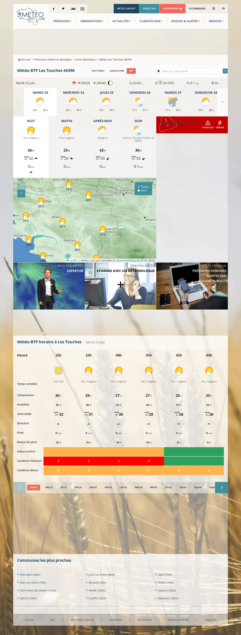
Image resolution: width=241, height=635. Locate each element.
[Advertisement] (120, 41)
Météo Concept (126, 8)
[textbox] (194, 71)
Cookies (145, 619)
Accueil (24, 59)
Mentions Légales (82, 619)
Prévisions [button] (61, 21)
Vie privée (116, 619)
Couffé (96, 598)
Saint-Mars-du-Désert (36, 590)
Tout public (98, 70)
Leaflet (72, 260)
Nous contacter (178, 619)
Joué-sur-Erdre (100, 574)
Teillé (164, 582)
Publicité (211, 619)
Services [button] (215, 21)
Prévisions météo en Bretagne (53, 59)
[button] (26, 217)
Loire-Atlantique (85, 59)
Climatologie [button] (150, 21)
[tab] (33, 487)
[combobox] (194, 71)
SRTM (143, 260)
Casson (165, 590)
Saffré (26, 598)
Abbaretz (166, 598)
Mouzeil (96, 582)
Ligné (163, 574)
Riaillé (95, 590)
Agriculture (117, 70)
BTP (131, 70)
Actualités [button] (120, 21)
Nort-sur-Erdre (31, 582)
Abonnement (172, 8)
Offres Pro (149, 8)
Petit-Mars (28, 574)
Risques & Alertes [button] (184, 21)
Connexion (197, 8)
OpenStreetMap (126, 260)
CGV (52, 619)
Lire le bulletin (170, 126)
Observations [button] (90, 21)
